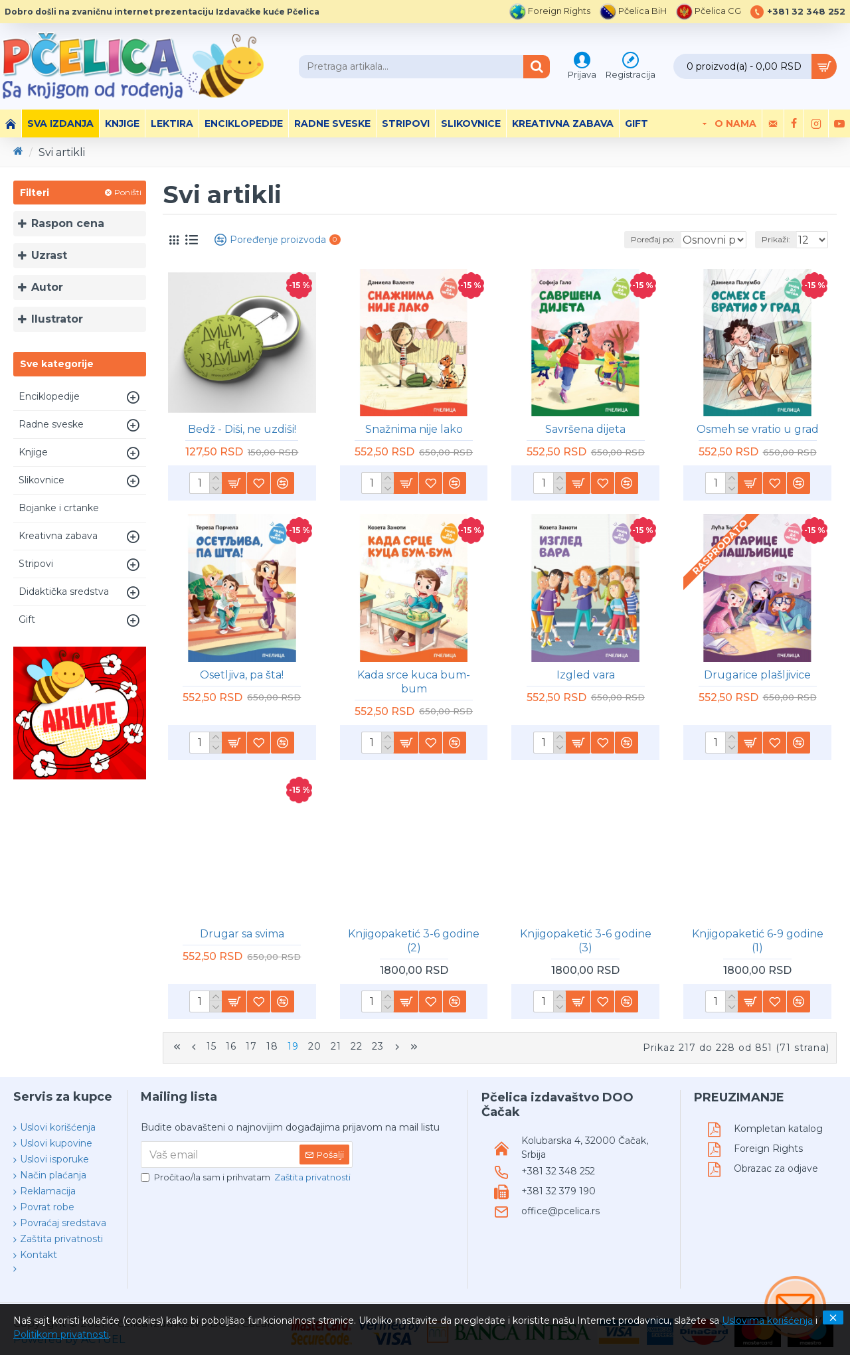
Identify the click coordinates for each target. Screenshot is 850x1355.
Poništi (127, 192)
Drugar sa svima (242, 933)
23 (378, 1046)
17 (251, 1046)
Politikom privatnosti (61, 1334)
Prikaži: (780, 239)
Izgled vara (585, 675)
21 (336, 1046)
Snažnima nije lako (414, 429)
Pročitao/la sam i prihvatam (247, 1175)
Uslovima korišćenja (767, 1320)
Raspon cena (67, 223)
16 (231, 1046)
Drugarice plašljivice (757, 675)
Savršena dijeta (585, 429)
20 (314, 1046)
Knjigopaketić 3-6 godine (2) (413, 940)
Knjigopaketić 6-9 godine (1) (757, 940)
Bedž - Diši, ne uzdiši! (242, 429)
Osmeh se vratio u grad (758, 429)
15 (211, 1046)
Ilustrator (57, 319)
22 (357, 1046)
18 (272, 1046)
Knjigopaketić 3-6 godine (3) (585, 940)
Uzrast (49, 255)
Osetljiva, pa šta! (242, 675)
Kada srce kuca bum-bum (413, 682)
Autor (47, 287)
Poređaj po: (631, 239)
